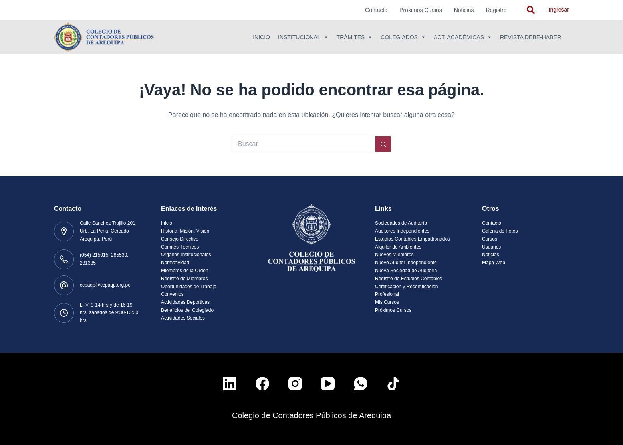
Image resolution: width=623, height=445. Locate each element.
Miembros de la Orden (184, 270)
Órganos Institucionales (186, 254)
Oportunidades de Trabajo (188, 286)
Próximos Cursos (420, 10)
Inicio (261, 37)
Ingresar (559, 9)
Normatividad (175, 262)
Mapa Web (493, 262)
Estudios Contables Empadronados (412, 239)
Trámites (355, 37)
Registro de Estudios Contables (408, 278)
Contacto (376, 10)
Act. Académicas (463, 37)
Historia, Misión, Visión (185, 231)
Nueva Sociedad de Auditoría (406, 270)
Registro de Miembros (184, 278)
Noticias (464, 10)
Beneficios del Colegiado (187, 310)
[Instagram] (295, 383)
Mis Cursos (387, 302)
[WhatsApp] (360, 383)
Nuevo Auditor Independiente (406, 262)
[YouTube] (328, 383)
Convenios (172, 294)
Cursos (489, 239)
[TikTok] (393, 383)
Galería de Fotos (500, 231)
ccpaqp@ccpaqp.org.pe (105, 285)
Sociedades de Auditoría (401, 223)
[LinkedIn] (229, 383)
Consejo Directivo (179, 239)
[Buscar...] (303, 144)
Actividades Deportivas (185, 302)
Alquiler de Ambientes (398, 247)
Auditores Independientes (402, 231)
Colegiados (403, 37)
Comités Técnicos (180, 247)
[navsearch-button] (531, 10)
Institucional (303, 37)
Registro (496, 10)
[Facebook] (262, 383)
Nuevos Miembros (394, 254)
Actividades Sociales (183, 318)
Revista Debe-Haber (530, 37)
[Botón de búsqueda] (383, 144)
